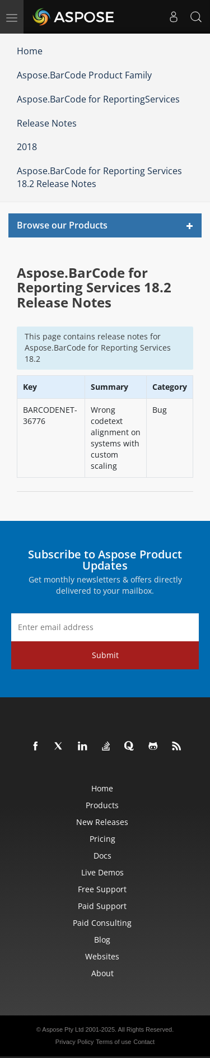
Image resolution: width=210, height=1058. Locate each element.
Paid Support (102, 906)
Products (102, 805)
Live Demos (102, 872)
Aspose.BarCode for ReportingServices (98, 99)
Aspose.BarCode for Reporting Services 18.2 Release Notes (99, 177)
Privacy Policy (74, 1041)
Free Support (102, 889)
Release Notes (47, 123)
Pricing (102, 838)
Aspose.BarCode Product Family (84, 75)
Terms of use (113, 1041)
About (102, 973)
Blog (102, 939)
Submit (105, 655)
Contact (144, 1041)
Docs (102, 855)
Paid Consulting (102, 922)
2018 (27, 147)
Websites (102, 956)
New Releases (102, 822)
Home (30, 51)
